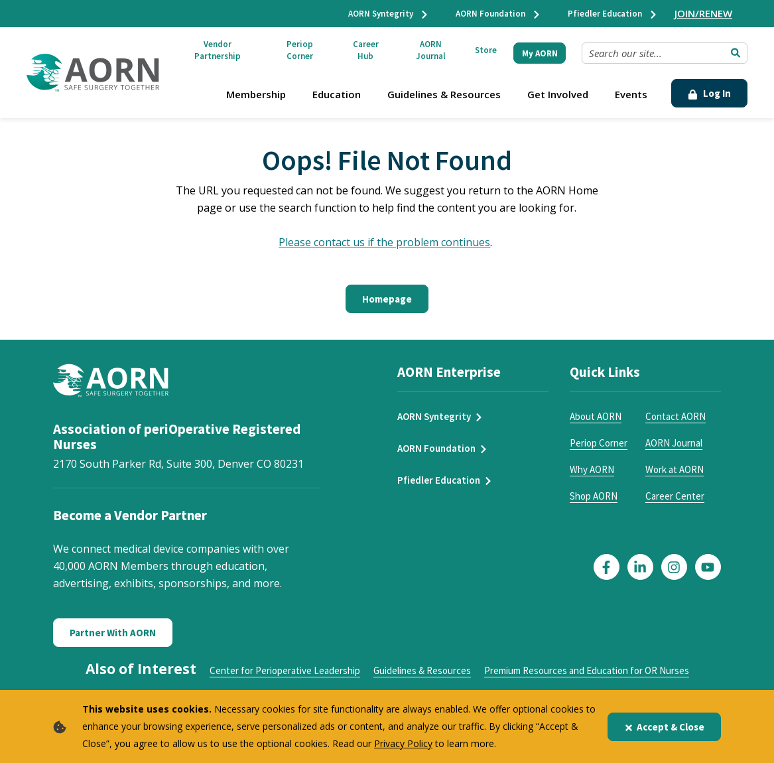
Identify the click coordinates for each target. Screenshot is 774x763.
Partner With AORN (113, 632)
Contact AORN (675, 416)
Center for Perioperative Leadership (285, 670)
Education (336, 94)
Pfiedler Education (613, 13)
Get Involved (557, 94)
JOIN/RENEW (703, 13)
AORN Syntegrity (388, 13)
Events (631, 94)
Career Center (674, 496)
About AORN (595, 416)
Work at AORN (674, 469)
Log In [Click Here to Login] (709, 93)
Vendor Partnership (217, 50)
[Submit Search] (735, 53)
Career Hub (366, 50)
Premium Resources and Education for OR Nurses (586, 670)
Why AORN (592, 469)
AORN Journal (431, 50)
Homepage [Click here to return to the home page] (387, 299)
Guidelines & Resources (444, 94)
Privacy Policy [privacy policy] (403, 743)
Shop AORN (593, 496)
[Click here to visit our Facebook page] (606, 567)
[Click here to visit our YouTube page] (708, 567)
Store (486, 50)
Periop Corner (300, 50)
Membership (256, 94)
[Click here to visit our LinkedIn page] (640, 567)
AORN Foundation (498, 13)
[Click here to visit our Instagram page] (674, 567)
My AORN (540, 53)
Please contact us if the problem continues (384, 242)
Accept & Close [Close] (664, 727)
